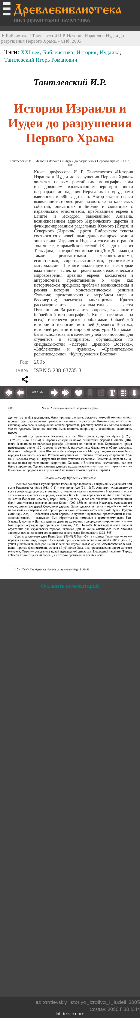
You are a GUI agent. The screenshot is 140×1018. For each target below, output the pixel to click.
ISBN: (22, 370)
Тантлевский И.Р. (69, 82)
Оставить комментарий (70, 586)
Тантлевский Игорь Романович (40, 60)
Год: (24, 362)
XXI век (30, 52)
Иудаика (109, 52)
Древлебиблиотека (68, 10)
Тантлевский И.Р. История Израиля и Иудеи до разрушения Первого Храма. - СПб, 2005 (62, 38)
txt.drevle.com (70, 1014)
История (86, 52)
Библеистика (58, 52)
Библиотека (17, 35)
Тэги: (12, 52)
